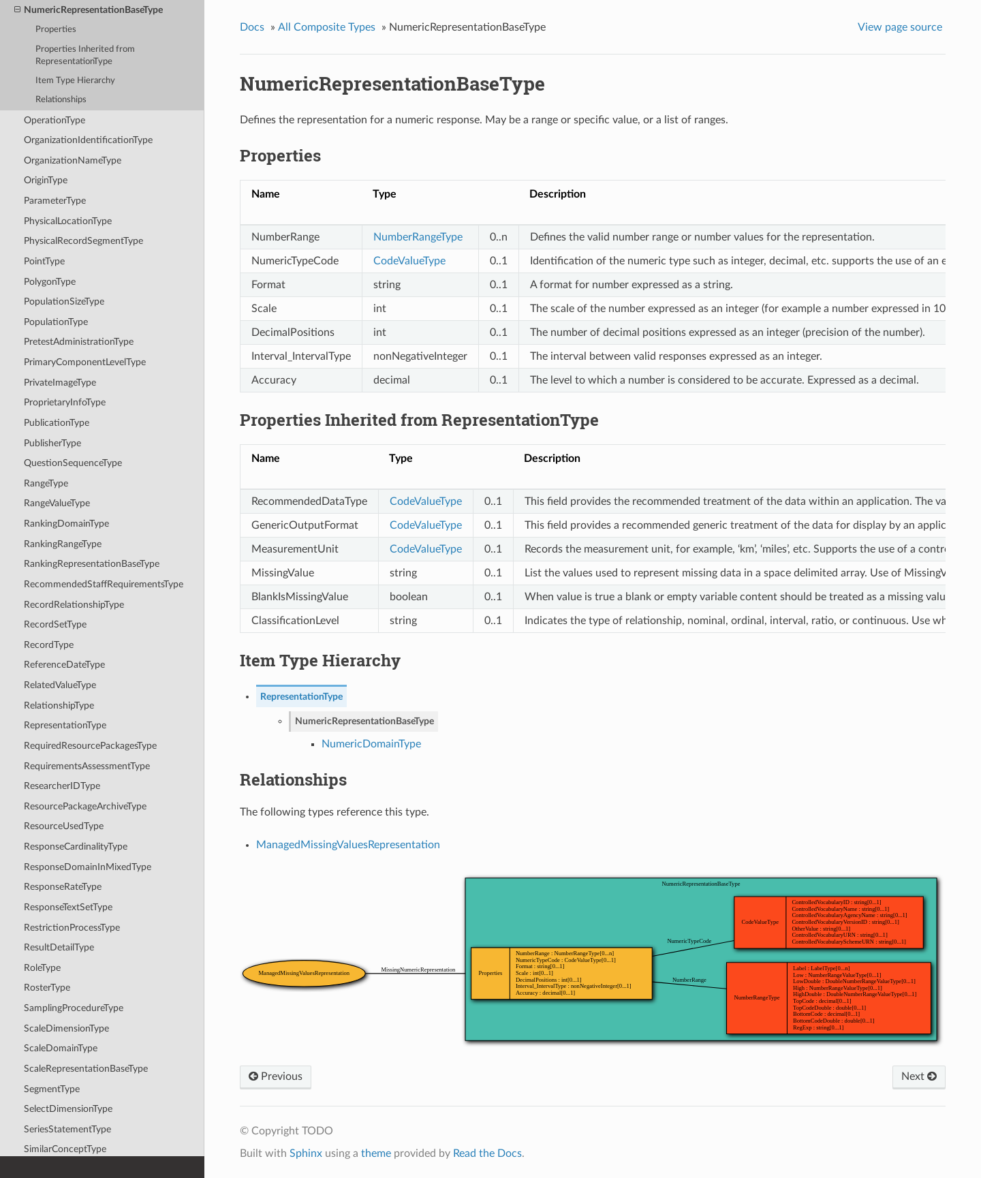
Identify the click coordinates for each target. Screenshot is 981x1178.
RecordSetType (55, 624)
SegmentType (52, 1089)
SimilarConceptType (65, 1149)
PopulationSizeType (64, 301)
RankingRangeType (63, 544)
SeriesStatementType (67, 1129)
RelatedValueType (60, 685)
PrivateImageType (60, 382)
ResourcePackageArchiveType (85, 806)
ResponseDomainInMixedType (87, 867)
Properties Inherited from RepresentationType (85, 55)
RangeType (46, 483)
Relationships (61, 99)
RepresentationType (65, 725)
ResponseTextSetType (68, 907)
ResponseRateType (63, 887)
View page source (900, 27)
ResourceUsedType (64, 826)
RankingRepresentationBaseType (91, 564)
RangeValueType (57, 503)
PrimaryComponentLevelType (85, 362)
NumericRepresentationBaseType (88, 10)
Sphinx (306, 1153)
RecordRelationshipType (74, 605)
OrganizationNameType (72, 160)
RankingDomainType (66, 523)
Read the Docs (487, 1153)
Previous (275, 1076)
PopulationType (56, 322)
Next (919, 1076)
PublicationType (56, 423)
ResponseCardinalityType (75, 846)
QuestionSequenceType (73, 463)
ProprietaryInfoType (65, 402)
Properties (55, 29)
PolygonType (50, 282)
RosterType (47, 987)
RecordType (49, 645)
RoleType (42, 968)
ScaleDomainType (60, 1048)
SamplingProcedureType (73, 1008)
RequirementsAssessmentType (87, 766)
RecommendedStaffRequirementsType (103, 584)
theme (376, 1153)
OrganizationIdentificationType (88, 140)
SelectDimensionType (68, 1109)
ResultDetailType (59, 947)
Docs (252, 27)
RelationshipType (59, 705)
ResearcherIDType (62, 786)
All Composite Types (326, 27)
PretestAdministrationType (79, 342)
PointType (44, 261)
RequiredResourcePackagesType (90, 746)
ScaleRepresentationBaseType (86, 1069)
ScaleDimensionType (66, 1028)
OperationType (54, 120)
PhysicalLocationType (68, 221)
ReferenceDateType (64, 665)
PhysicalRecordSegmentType (83, 241)
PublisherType (52, 443)
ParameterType (55, 201)
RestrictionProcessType (72, 928)
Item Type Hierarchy (75, 80)
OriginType (45, 180)
